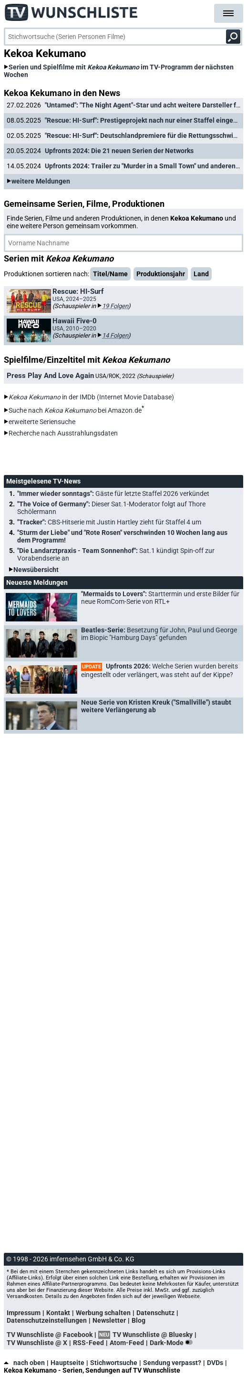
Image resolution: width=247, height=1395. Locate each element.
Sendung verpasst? (172, 1362)
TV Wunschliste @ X (37, 1343)
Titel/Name (110, 274)
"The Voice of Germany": (111, 507)
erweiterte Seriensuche (42, 422)
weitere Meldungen (40, 181)
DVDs (215, 1362)
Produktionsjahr (160, 274)
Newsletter (109, 1320)
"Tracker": (109, 522)
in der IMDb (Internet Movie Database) (91, 397)
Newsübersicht (36, 569)
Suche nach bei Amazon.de (75, 410)
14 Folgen (115, 335)
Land (201, 274)
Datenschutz (155, 1313)
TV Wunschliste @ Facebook (50, 1334)
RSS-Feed (88, 1343)
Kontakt (58, 1313)
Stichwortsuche (113, 1362)
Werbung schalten (103, 1313)
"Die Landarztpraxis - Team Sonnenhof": (116, 554)
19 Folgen (115, 306)
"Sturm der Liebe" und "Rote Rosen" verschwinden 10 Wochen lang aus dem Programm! (122, 536)
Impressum (24, 1313)
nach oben (24, 1362)
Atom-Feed (127, 1343)
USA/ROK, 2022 (134, 376)
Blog (138, 1320)
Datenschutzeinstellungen (47, 1320)
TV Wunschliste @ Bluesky (153, 1334)
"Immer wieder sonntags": (113, 493)
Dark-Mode (173, 1343)
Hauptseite (67, 1362)
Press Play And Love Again (50, 375)
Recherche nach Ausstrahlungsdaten (63, 433)
